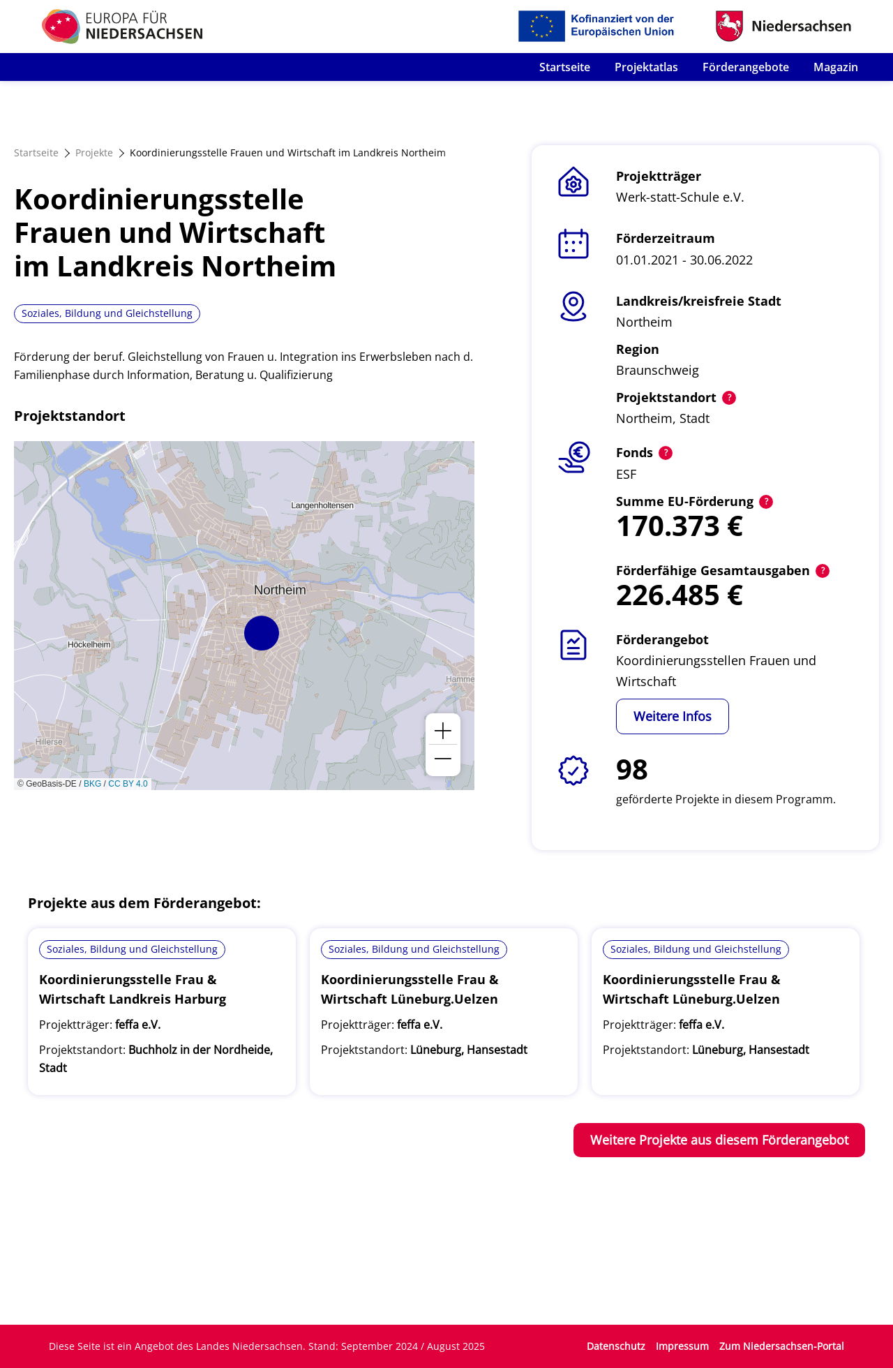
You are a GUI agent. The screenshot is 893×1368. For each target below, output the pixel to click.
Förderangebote (746, 67)
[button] (261, 633)
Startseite (564, 67)
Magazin (835, 67)
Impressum (682, 1346)
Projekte (94, 152)
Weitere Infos (672, 716)
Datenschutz (616, 1346)
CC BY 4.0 (127, 784)
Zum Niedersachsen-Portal (781, 1346)
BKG (92, 784)
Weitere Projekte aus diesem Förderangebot (719, 1139)
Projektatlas (646, 67)
